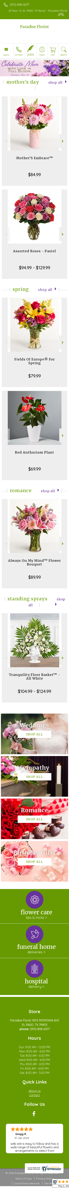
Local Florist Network (27, 1183)
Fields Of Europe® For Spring (34, 361)
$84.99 (34, 174)
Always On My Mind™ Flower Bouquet (34, 562)
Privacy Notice (45, 1178)
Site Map (49, 1183)
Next (63, 141)
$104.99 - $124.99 (34, 691)
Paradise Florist (34, 26)
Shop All (55, 83)
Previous (6, 141)
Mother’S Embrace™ (34, 158)
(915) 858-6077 (19, 4)
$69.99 (34, 469)
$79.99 (34, 376)
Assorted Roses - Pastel (34, 251)
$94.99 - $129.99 (34, 267)
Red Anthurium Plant (34, 452)
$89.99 (34, 577)
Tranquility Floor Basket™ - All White (34, 677)
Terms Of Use (23, 1178)
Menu (6, 54)
